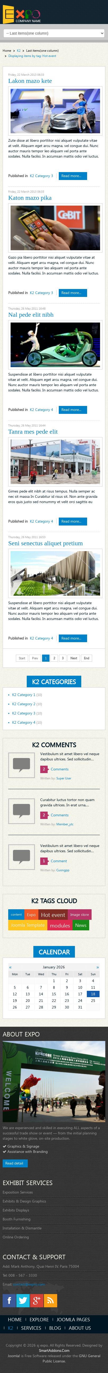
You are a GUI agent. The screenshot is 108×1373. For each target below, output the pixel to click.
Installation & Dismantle (22, 1227)
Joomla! (14, 1355)
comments (54, 768)
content (16, 914)
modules (60, 925)
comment (53, 860)
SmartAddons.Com (54, 1350)
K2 (10, 1327)
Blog (55, 1327)
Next (73, 658)
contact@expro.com (29, 1284)
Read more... (71, 175)
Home (7, 51)
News (81, 925)
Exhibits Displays (16, 1210)
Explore (39, 1319)
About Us (80, 1327)
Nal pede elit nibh (30, 314)
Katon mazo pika (30, 197)
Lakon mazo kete (30, 80)
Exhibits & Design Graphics (24, 1201)
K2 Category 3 (41, 175)
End (86, 658)
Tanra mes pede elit (33, 431)
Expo (31, 914)
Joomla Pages (73, 1319)
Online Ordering (16, 1236)
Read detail (14, 1163)
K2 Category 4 (41, 409)
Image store (79, 914)
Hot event (53, 915)
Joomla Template (28, 925)
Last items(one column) (42, 51)
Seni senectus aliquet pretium (45, 543)
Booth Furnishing (16, 1219)
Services (31, 1327)
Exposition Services (18, 1192)
